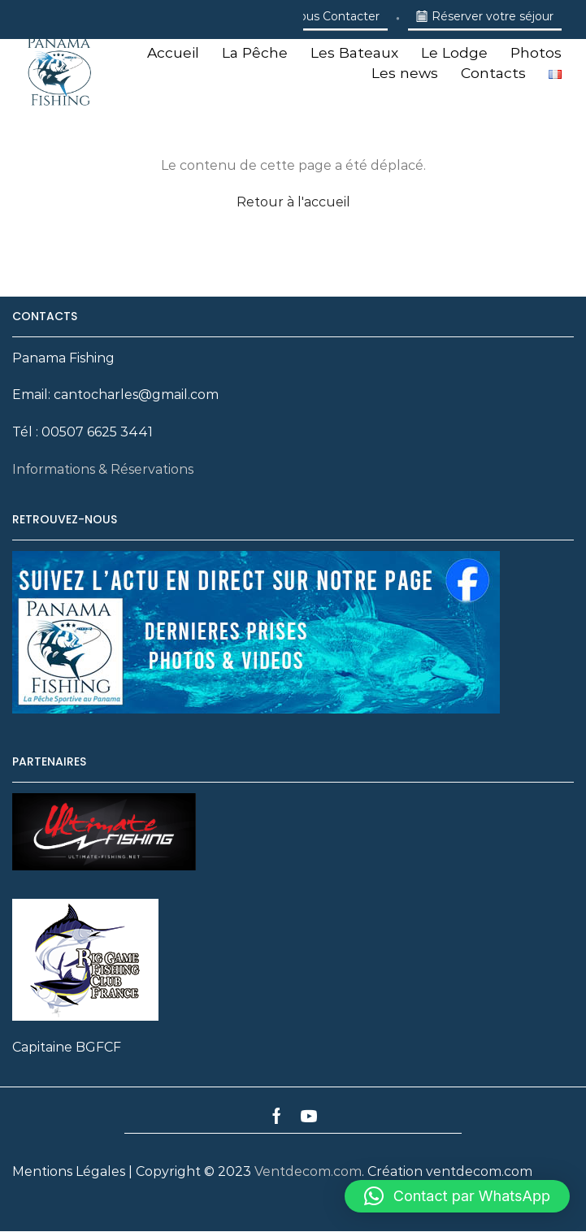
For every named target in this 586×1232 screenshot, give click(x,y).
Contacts (493, 72)
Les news (404, 72)
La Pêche (255, 52)
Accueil (173, 52)
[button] (457, 1196)
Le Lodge (454, 52)
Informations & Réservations (102, 469)
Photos (536, 52)
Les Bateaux (354, 52)
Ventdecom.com (308, 1171)
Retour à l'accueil (293, 202)
